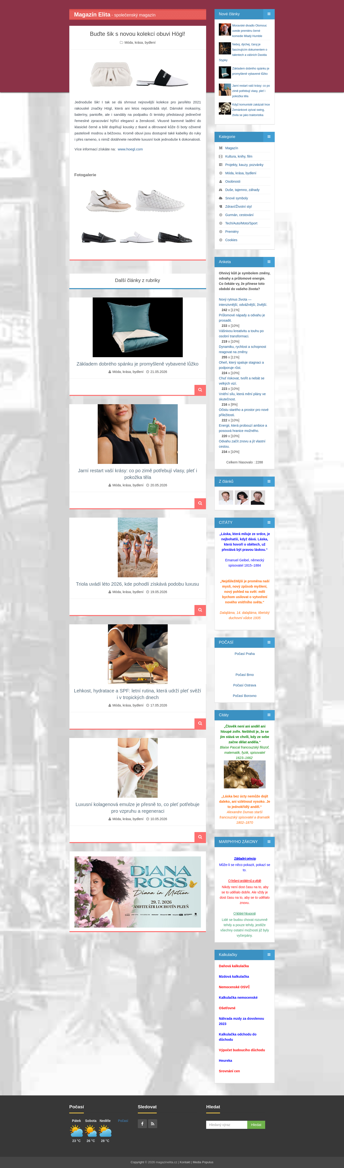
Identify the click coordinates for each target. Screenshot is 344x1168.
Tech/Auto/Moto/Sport (241, 223)
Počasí (123, 1121)
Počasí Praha (245, 654)
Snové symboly (236, 198)
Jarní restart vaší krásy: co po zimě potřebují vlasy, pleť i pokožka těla (251, 91)
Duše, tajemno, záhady (242, 190)
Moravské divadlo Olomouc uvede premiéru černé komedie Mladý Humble (249, 31)
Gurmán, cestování (239, 215)
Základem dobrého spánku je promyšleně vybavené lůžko (138, 363)
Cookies (231, 240)
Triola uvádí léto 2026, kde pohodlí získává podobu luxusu (137, 584)
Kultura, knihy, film (238, 156)
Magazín (231, 148)
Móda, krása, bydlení (140, 42)
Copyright (137, 1162)
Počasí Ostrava (244, 685)
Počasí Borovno (245, 696)
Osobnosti (232, 181)
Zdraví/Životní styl (238, 206)
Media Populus (203, 1162)
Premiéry (232, 232)
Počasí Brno (245, 675)
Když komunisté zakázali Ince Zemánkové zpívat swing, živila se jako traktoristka (251, 110)
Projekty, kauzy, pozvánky (244, 165)
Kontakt (185, 1162)
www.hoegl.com (130, 149)
